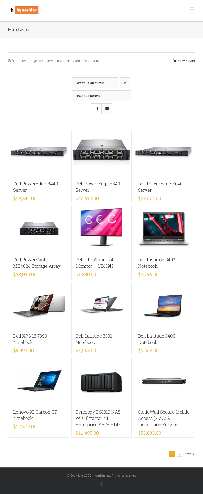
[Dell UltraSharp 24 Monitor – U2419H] (102, 228)
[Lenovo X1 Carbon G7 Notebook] (39, 380)
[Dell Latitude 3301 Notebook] (102, 304)
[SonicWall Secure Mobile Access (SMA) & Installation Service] (164, 380)
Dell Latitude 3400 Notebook (157, 339)
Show (88, 96)
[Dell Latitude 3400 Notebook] (164, 304)
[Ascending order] (125, 82)
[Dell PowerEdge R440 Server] (39, 152)
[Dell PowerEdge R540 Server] (102, 152)
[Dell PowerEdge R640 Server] (164, 152)
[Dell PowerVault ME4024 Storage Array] (39, 228)
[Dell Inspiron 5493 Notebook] (164, 228)
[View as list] (107, 109)
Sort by (90, 83)
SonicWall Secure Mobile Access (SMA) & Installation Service (164, 418)
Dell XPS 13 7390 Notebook (30, 339)
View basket (186, 61)
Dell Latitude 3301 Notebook (94, 339)
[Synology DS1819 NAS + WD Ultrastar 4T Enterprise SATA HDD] (102, 380)
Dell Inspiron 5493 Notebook (156, 263)
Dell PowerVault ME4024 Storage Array (37, 263)
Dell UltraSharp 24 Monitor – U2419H (94, 263)
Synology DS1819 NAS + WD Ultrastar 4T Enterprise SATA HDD (100, 418)
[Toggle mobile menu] (192, 9)
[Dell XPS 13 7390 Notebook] (39, 304)
